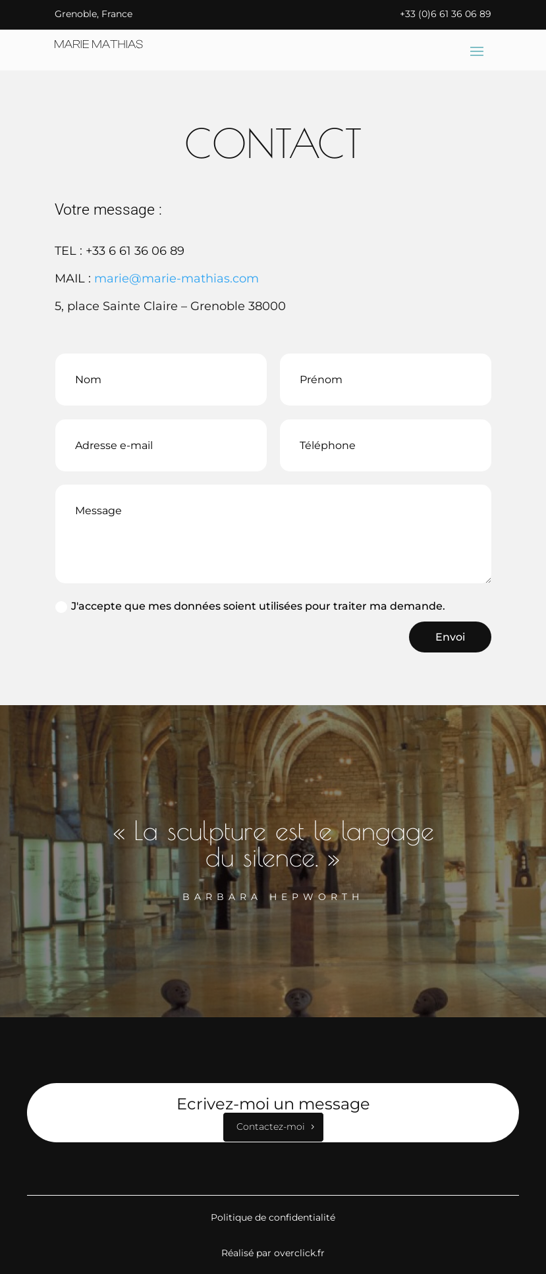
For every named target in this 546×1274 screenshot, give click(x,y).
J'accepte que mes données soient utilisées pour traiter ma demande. (250, 606)
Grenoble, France (93, 14)
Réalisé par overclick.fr (273, 1253)
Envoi (450, 637)
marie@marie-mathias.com (176, 278)
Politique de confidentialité (273, 1217)
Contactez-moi (270, 1126)
